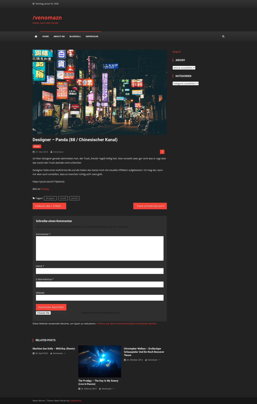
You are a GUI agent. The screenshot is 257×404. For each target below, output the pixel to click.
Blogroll (75, 36)
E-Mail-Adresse (45, 279)
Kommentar (43, 234)
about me (59, 36)
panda (74, 198)
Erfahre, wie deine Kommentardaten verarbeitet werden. (127, 323)
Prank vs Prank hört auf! (150, 205)
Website (40, 292)
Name (40, 266)
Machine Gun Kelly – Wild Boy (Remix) (54, 348)
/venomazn (47, 17)
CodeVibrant (75, 400)
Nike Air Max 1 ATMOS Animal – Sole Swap (51, 205)
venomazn (58, 151)
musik (37, 146)
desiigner (50, 198)
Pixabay (45, 188)
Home (45, 36)
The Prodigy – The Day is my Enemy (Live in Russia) (98, 382)
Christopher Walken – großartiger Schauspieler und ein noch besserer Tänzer (144, 352)
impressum (92, 36)
